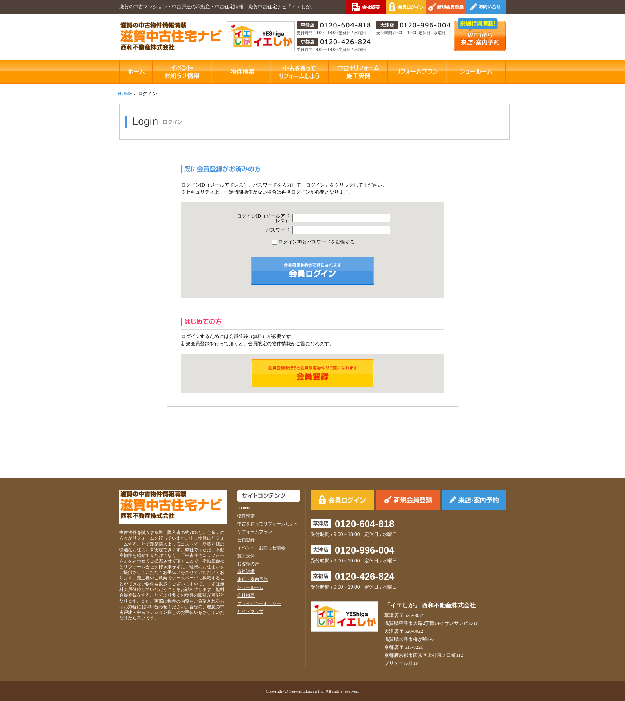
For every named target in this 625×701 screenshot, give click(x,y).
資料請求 (246, 571)
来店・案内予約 (252, 579)
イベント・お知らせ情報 (261, 547)
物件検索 (246, 515)
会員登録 (246, 539)
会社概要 (246, 595)
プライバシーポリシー (259, 603)
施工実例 (246, 555)
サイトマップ (250, 611)
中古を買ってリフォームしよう (268, 523)
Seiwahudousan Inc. (307, 691)
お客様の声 (248, 563)
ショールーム (250, 587)
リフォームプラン (254, 531)
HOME (125, 93)
